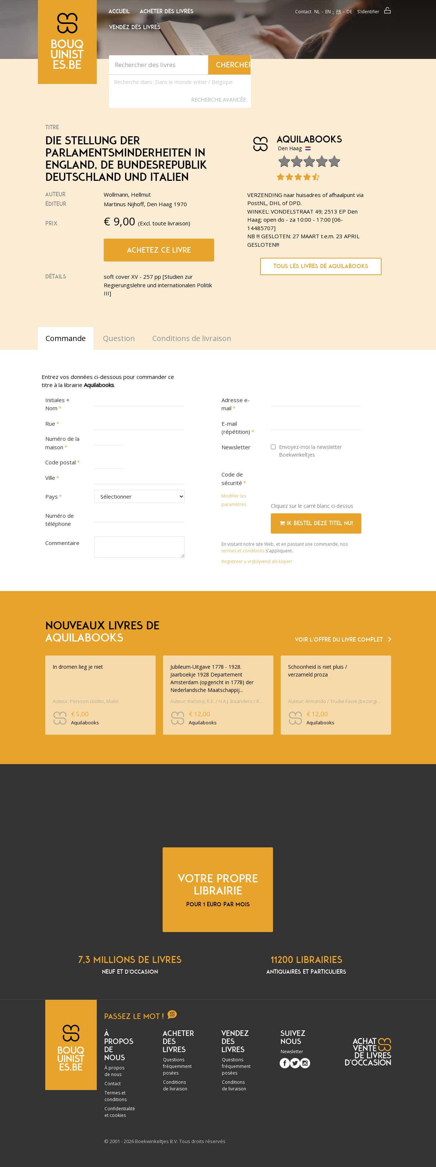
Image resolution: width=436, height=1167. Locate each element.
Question (119, 338)
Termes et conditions (115, 1096)
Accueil (119, 11)
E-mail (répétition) (235, 428)
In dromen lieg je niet (78, 666)
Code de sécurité (232, 478)
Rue (50, 423)
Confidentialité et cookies (119, 1112)
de (349, 11)
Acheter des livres (167, 11)
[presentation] (327, 482)
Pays (51, 496)
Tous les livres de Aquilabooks (320, 266)
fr (338, 11)
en (328, 11)
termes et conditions (243, 551)
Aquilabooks (309, 139)
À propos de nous (114, 1071)
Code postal (60, 462)
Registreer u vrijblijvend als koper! (256, 561)
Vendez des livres (134, 27)
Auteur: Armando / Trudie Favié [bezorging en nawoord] (335, 701)
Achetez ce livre (159, 250)
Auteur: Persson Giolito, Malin (85, 701)
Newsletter (236, 447)
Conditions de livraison (175, 1085)
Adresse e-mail (235, 404)
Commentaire (62, 542)
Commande (66, 338)
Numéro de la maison (62, 443)
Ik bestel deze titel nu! (316, 523)
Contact (303, 11)
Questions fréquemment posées (177, 1066)
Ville (50, 477)
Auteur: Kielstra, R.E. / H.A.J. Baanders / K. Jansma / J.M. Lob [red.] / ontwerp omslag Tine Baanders (217, 701)
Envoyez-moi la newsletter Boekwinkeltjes (306, 450)
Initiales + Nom (57, 404)
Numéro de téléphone (59, 520)
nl (317, 11)
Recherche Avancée (218, 99)
